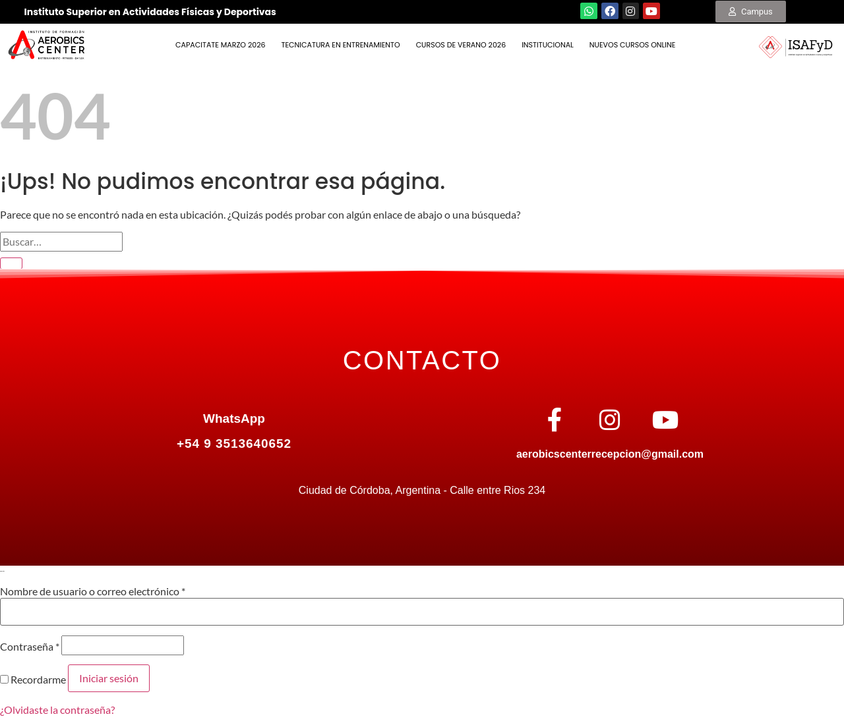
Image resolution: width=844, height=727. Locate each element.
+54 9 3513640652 (234, 443)
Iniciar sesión (108, 678)
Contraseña (29, 646)
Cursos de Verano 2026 (461, 45)
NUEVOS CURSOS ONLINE (632, 45)
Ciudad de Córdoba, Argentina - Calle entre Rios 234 (422, 490)
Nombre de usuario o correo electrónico (92, 591)
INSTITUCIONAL (548, 45)
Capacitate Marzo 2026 (220, 45)
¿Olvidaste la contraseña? (57, 709)
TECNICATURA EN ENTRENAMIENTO (341, 45)
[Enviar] (11, 263)
